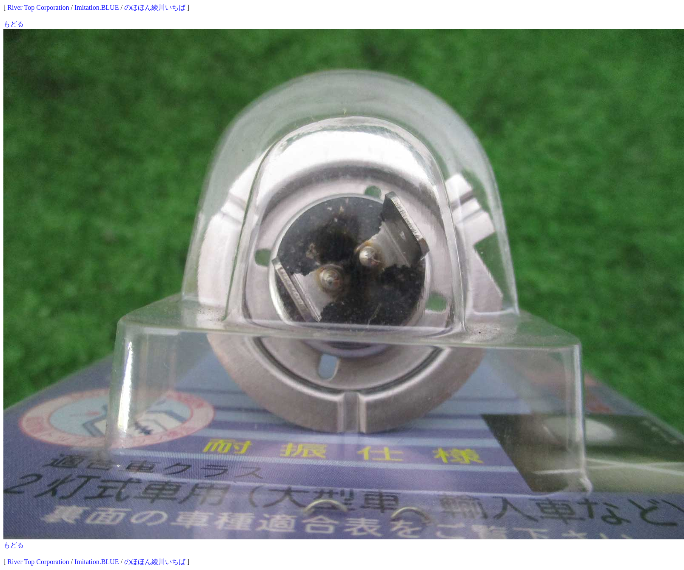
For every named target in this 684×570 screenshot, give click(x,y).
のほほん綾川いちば (154, 7)
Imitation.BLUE (96, 7)
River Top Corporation (38, 7)
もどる (13, 24)
